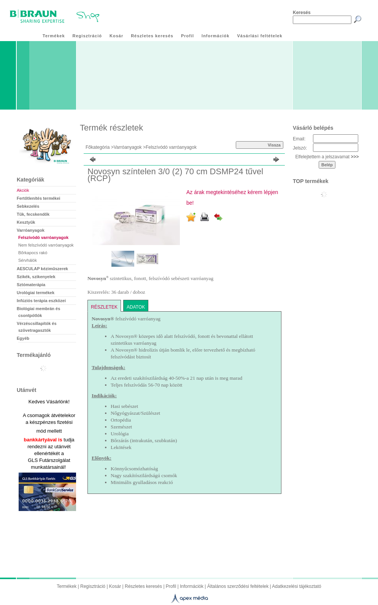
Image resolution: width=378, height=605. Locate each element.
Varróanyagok (128, 147)
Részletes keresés (143, 586)
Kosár (115, 586)
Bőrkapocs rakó (32, 252)
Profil (171, 586)
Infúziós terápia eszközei (41, 300)
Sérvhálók (27, 260)
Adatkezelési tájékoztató (296, 586)
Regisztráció (92, 586)
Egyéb (23, 338)
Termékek (66, 586)
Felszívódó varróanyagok (43, 237)
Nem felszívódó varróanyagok (46, 245)
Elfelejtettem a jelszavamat (327, 156)
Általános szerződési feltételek (237, 586)
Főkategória (98, 147)
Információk (191, 586)
